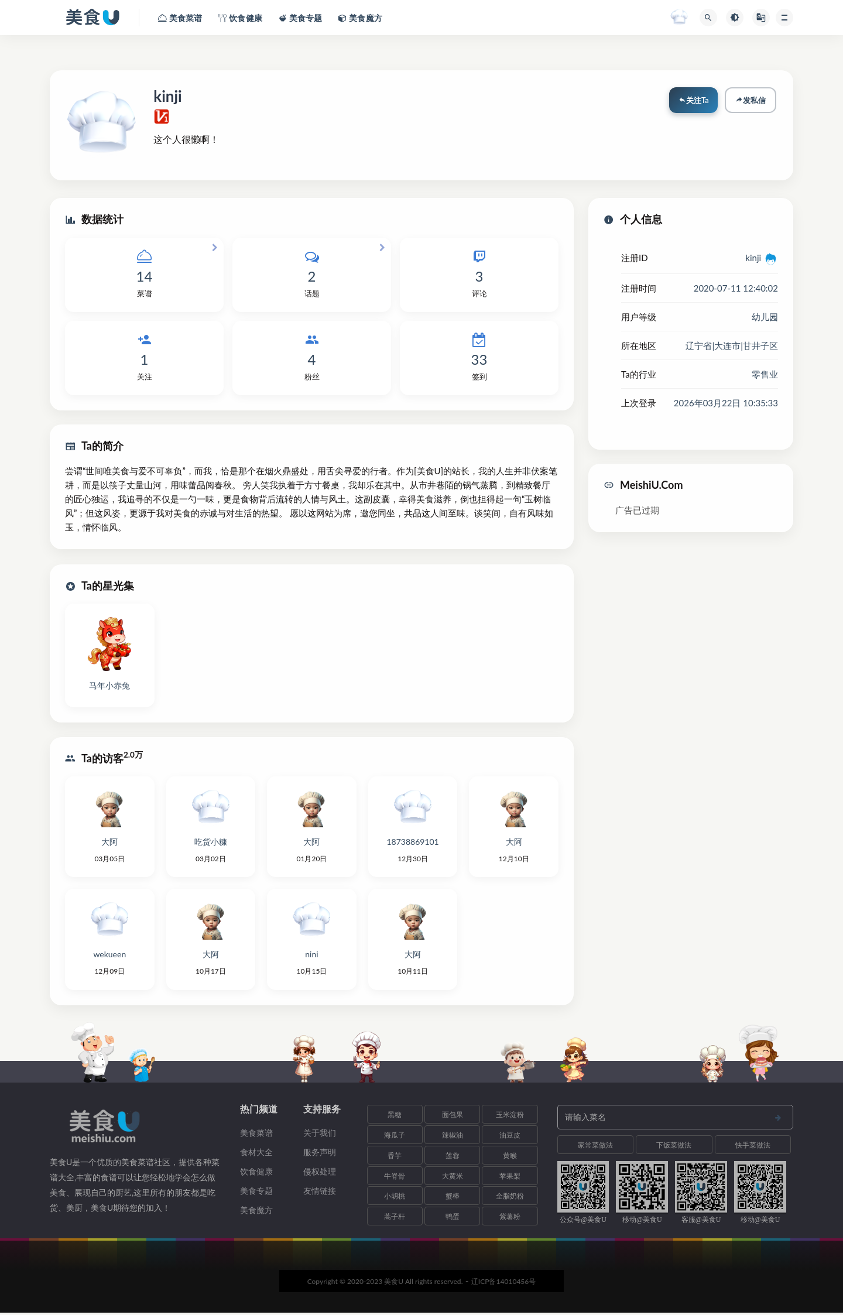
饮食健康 (256, 1174)
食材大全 (256, 1154)
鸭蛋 (453, 1218)
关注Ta (692, 100)
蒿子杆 (394, 1218)
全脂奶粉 (510, 1198)
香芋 (395, 1157)
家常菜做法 (595, 1147)
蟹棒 (453, 1198)
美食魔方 (256, 1212)
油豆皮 (509, 1137)
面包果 (452, 1116)
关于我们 (319, 1135)
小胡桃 (394, 1198)
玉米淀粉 (510, 1116)
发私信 (750, 100)
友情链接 (319, 1193)
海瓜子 (394, 1137)
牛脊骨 (394, 1177)
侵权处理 (319, 1174)
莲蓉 (453, 1157)
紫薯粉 (509, 1218)
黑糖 (395, 1116)
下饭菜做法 (673, 1147)
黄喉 (510, 1157)
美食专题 (256, 1193)
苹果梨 (509, 1177)
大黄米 (452, 1177)
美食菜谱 (256, 1135)
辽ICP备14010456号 (503, 1283)
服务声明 (319, 1154)
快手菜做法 (752, 1147)
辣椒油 (452, 1137)
